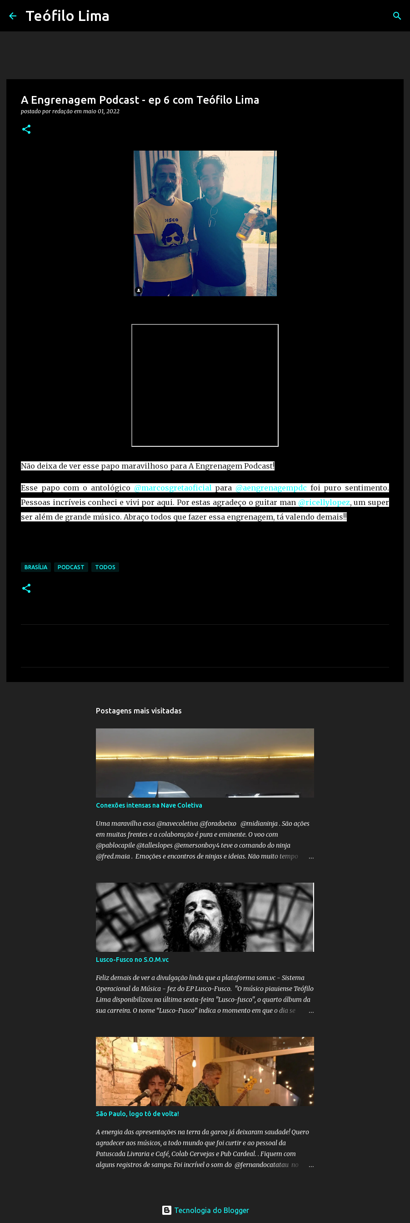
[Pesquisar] (122, 16)
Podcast (71, 567)
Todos (105, 567)
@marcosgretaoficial (173, 487)
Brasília (36, 567)
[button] (26, 130)
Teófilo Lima (67, 15)
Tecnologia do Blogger (205, 1210)
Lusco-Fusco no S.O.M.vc (132, 959)
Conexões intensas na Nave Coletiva (149, 805)
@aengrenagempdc (271, 487)
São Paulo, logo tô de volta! (137, 1113)
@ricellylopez (324, 502)
